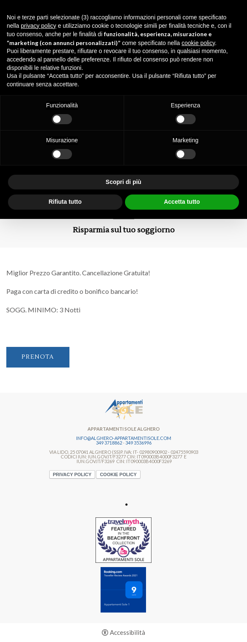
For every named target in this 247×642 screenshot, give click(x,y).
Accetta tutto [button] (182, 201)
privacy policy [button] (38, 25)
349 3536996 (138, 442)
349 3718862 (109, 442)
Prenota (37, 357)
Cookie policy (118, 474)
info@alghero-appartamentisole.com (123, 438)
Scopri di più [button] (123, 181)
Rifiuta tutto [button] (65, 201)
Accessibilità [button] (127, 632)
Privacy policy (72, 474)
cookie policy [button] (198, 43)
